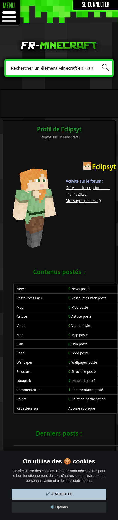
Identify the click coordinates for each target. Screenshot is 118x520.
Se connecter (96, 4)
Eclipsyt (103, 166)
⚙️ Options (59, 507)
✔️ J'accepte (59, 494)
